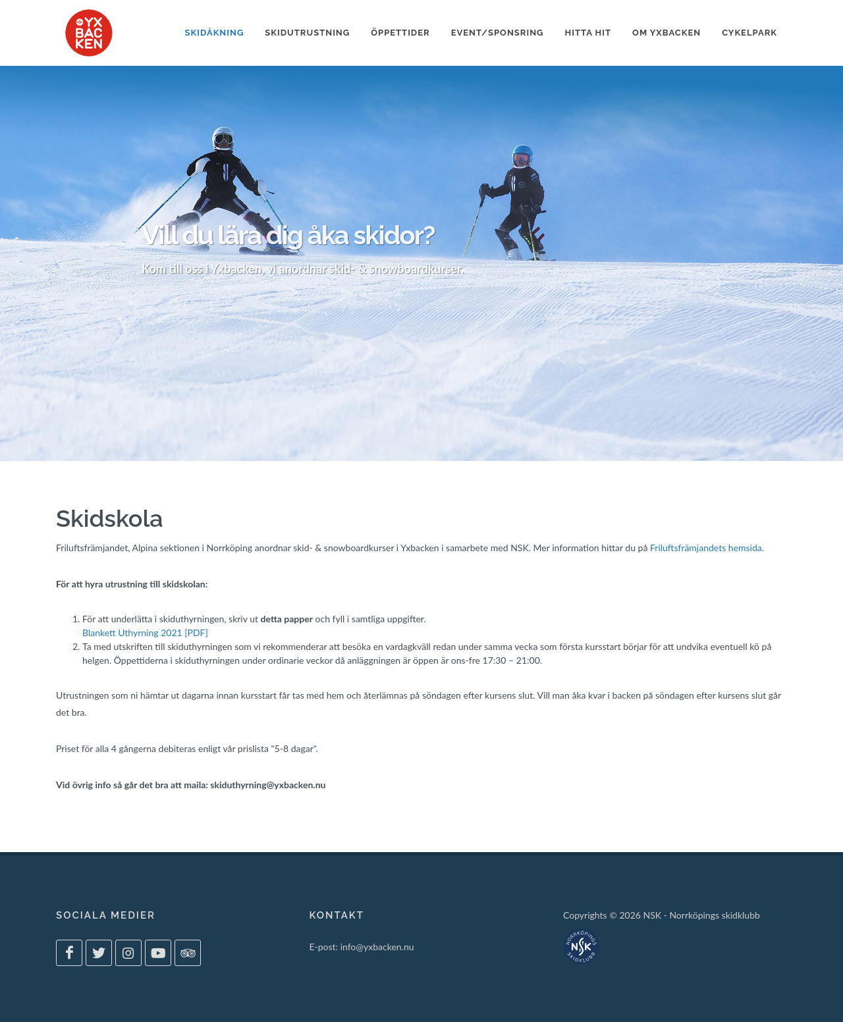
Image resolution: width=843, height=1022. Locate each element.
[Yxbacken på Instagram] (128, 953)
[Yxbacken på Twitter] (99, 953)
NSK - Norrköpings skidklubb (701, 915)
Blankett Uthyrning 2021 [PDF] (145, 632)
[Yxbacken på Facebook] (69, 953)
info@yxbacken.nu (377, 946)
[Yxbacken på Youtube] (158, 953)
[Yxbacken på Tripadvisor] (188, 953)
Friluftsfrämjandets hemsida (706, 547)
